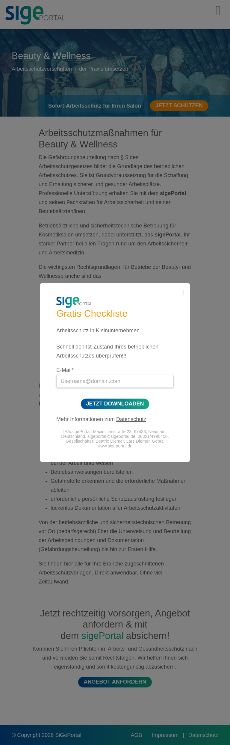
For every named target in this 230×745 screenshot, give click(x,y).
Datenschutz (131, 419)
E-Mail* (65, 370)
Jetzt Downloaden (115, 404)
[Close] (183, 292)
